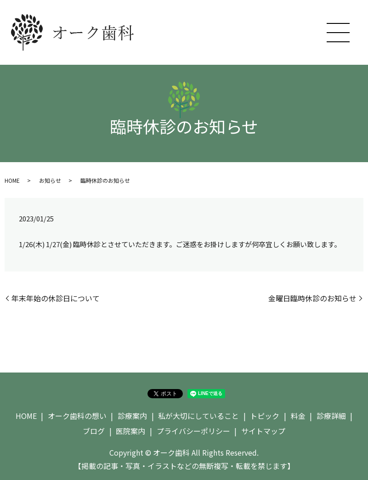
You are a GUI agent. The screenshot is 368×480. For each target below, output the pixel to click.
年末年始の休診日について (55, 298)
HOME (12, 180)
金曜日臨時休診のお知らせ (312, 298)
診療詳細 (331, 415)
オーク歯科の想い (77, 415)
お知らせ (50, 180)
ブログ (94, 430)
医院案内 (130, 430)
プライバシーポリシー (193, 430)
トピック (264, 415)
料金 (298, 415)
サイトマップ (263, 430)
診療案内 (132, 415)
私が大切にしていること (198, 415)
